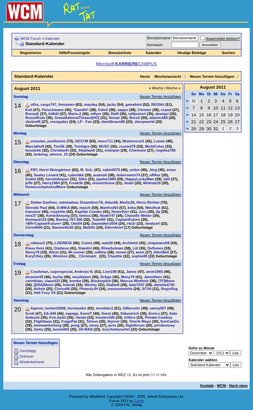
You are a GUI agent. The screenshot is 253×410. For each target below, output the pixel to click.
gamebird (134, 104)
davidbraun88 (113, 122)
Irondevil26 (105, 317)
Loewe (159, 141)
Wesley (90, 285)
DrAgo (106, 277)
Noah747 (107, 216)
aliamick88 (158, 118)
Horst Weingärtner (55, 170)
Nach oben (238, 386)
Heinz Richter (147, 202)
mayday (91, 104)
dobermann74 (128, 175)
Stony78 (32, 252)
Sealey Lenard (46, 175)
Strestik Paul (36, 208)
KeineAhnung (58, 216)
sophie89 (139, 256)
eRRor (155, 175)
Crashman (39, 272)
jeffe (29, 183)
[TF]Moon (166, 281)
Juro (143, 212)
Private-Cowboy (158, 317)
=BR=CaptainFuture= (43, 223)
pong (75, 325)
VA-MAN (85, 329)
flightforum (135, 325)
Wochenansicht (168, 76)
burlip (58, 277)
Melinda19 (151, 183)
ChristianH (59, 150)
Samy (38, 329)
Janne (131, 272)
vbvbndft (33, 122)
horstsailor (77, 308)
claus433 (52, 281)
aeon (140, 252)
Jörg (153, 170)
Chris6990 (34, 227)
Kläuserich (130, 313)
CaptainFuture (127, 219)
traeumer (33, 212)
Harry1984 (51, 183)
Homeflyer (120, 212)
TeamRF (99, 219)
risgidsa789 (165, 150)
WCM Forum (30, 39)
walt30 (107, 243)
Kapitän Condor (88, 212)
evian (171, 170)
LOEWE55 (63, 243)
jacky (111, 104)
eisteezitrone (103, 183)
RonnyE (32, 114)
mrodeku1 (104, 308)
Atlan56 (111, 202)
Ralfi (115, 114)
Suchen (228, 53)
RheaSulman (112, 248)
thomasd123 (35, 219)
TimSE (59, 146)
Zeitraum (26, 356)
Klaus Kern (34, 248)
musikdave (81, 277)
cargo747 (48, 104)
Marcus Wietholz (134, 281)
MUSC (104, 146)
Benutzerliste (119, 53)
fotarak (69, 285)
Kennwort (154, 45)
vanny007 (158, 308)
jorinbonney (164, 325)
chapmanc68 (159, 243)
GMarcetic (131, 308)
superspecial (61, 272)
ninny (94, 325)
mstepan (112, 150)
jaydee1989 (106, 179)
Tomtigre (81, 146)
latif (166, 179)
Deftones (155, 248)
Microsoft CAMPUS (126, 63)
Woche (156, 88)
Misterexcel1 (133, 141)
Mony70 (127, 277)
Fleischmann (53, 110)
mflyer (96, 114)
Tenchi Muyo (140, 321)
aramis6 (100, 175)
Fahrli (103, 110)
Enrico (154, 313)
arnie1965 (154, 272)
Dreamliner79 (91, 202)
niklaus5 (38, 243)
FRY (34, 170)
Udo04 (76, 223)
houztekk (33, 150)
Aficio (54, 252)
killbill (53, 114)
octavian (38, 141)
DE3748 (81, 141)
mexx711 (105, 141)
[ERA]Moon (43, 285)
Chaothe (115, 256)
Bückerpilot (101, 281)
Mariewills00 (62, 227)
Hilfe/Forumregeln (74, 53)
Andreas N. (84, 272)
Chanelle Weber (138, 216)
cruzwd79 (127, 146)
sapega (72, 313)
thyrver (113, 321)
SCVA (146, 289)
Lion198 (110, 272)
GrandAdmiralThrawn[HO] (76, 118)
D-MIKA (63, 208)
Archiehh (130, 243)
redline (100, 252)
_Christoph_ (87, 256)
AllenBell (161, 252)
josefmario (56, 141)
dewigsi (162, 114)
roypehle (58, 212)
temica (85, 216)
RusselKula (35, 118)
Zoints (139, 401)
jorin (112, 325)
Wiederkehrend (31, 362)
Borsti (134, 118)
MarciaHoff (34, 146)
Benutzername (159, 38)
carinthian (34, 281)
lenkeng (40, 154)
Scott (30, 313)
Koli (28, 110)
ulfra (35, 104)
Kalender (52, 39)
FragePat (69, 321)
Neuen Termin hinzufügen (212, 76)
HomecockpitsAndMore (45, 187)
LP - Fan (85, 122)
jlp (158, 212)
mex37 (31, 216)
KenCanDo (169, 321)
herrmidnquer (57, 179)
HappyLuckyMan (139, 179)
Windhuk (152, 208)
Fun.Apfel (57, 317)
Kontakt (207, 386)
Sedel (128, 183)
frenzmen (66, 104)
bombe (75, 281)
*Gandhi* (80, 110)
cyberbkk (76, 175)
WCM (221, 386)
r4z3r (131, 223)
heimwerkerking (47, 325)
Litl (135, 248)
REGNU (157, 104)
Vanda (80, 317)
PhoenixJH (88, 289)
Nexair (114, 118)
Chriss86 (62, 289)
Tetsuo (92, 321)
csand (166, 110)
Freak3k (76, 183)
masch (85, 208)
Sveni (106, 313)
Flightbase (43, 321)
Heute (145, 76)
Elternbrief (114, 227)
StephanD (86, 150)
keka (132, 208)
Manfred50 (109, 208)
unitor (134, 170)
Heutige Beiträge (192, 53)
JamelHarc (153, 277)
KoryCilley (34, 256)
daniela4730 (164, 285)
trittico (129, 317)
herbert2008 (55, 308)
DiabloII (113, 285)
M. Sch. (86, 170)
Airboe (39, 289)
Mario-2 (74, 114)
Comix (87, 243)
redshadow (68, 202)
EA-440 (50, 313)
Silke (82, 179)
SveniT (86, 313)
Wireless (60, 256)
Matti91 (89, 227)
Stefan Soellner (44, 202)
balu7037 (136, 285)
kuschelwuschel (116, 329)
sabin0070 (111, 170)
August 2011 (213, 87)
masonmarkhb (119, 289)
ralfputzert (137, 114)
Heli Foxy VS (45, 293)
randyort (152, 223)
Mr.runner (76, 252)
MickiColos (154, 146)
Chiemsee (137, 150)
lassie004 (61, 329)
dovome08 (34, 277)
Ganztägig (27, 351)
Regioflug (169, 289)
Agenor (37, 308)
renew (121, 252)
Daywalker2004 (105, 223)
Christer (144, 110)
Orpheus (61, 248)
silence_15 (58, 154)
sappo (122, 110)
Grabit (30, 179)
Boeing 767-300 (69, 219)
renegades (59, 122)
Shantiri (85, 248)
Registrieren (30, 53)
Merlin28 (127, 202)
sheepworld (144, 122)
